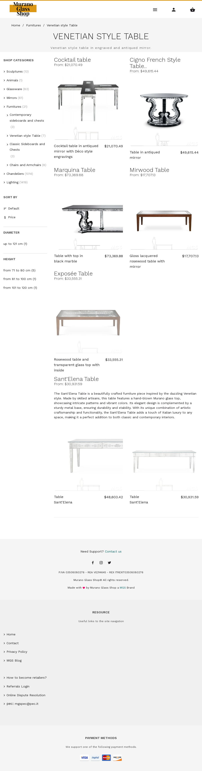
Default (11, 208)
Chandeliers (15, 173)
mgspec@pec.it (26, 703)
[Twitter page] (109, 563)
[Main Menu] (155, 9)
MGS (123, 587)
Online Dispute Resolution (26, 695)
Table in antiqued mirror (145, 155)
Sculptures (15, 71)
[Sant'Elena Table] (88, 456)
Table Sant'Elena (63, 499)
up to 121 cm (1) (15, 244)
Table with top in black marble (68, 258)
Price (9, 217)
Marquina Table (74, 169)
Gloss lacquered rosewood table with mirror (147, 259)
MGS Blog (14, 660)
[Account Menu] (173, 9)
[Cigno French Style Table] (164, 111)
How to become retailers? (27, 677)
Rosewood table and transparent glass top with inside (77, 362)
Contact (13, 643)
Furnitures (14, 106)
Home (11, 634)
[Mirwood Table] (164, 215)
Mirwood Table (149, 169)
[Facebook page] (92, 563)
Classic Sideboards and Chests (27, 146)
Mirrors (12, 98)
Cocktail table (72, 59)
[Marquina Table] (88, 215)
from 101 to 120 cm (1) (20, 287)
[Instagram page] (101, 563)
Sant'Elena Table (76, 378)
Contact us (113, 551)
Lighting (12, 182)
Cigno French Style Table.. (155, 62)
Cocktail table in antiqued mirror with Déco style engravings (76, 149)
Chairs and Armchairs (25, 165)
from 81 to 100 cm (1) (19, 279)
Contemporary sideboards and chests (27, 117)
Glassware (14, 89)
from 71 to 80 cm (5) (19, 270)
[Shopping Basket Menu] (192, 9)
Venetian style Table (25, 135)
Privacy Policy (17, 651)
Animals (12, 80)
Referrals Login (18, 686)
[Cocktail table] (88, 104)
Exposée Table (73, 273)
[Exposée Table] (88, 318)
